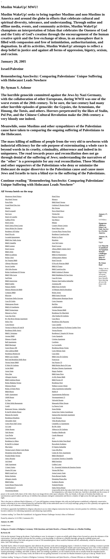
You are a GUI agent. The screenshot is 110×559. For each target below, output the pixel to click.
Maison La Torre (11, 313)
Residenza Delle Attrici (13, 330)
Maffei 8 (55, 392)
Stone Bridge (56, 409)
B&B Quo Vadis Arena (13, 240)
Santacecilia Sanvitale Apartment (63, 415)
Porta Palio (9, 202)
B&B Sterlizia (57, 461)
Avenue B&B (9, 336)
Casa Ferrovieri (10, 438)
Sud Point (8, 278)
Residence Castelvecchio (60, 234)
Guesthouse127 (10, 488)
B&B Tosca (56, 252)
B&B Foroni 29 (57, 380)
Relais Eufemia (10, 476)
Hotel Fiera (56, 196)
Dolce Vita (9, 322)
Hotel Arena (9, 223)
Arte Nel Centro (57, 243)
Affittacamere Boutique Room (62, 298)
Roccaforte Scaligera (59, 444)
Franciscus (55, 359)
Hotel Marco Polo (58, 228)
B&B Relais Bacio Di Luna (61, 365)
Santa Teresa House (59, 488)
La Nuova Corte (57, 406)
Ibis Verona (56, 208)
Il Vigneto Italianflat (59, 447)
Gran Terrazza (57, 418)
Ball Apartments (10, 342)
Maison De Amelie (11, 415)
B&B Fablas (9, 482)
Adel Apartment (10, 464)
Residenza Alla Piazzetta (60, 322)
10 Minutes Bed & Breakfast (62, 290)
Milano (54, 223)
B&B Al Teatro (57, 266)
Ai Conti (8, 426)
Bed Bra (55, 304)
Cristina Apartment (58, 339)
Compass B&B (10, 293)
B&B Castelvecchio (59, 269)
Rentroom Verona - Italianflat (15, 409)
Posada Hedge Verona (12, 456)
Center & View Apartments (61, 453)
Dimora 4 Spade (10, 339)
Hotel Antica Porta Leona (14, 225)
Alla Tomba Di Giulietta (60, 316)
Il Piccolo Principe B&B (60, 263)
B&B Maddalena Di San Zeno (62, 275)
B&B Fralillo (9, 284)
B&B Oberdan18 (58, 456)
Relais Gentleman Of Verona (15, 272)
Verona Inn (56, 214)
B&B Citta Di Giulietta (60, 357)
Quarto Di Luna (10, 470)
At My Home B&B (58, 377)
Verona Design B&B (59, 310)
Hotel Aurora (9, 249)
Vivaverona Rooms (11, 491)
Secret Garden (10, 266)
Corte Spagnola (57, 336)
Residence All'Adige (12, 231)
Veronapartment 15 (58, 397)
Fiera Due (8, 374)
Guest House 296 (11, 348)
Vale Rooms (9, 432)
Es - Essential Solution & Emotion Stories (66, 467)
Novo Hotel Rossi (58, 211)
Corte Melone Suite (58, 351)
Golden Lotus (56, 464)
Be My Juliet (56, 426)
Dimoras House (10, 386)
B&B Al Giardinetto (12, 307)
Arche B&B (9, 368)
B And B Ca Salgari (12, 444)
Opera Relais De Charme (13, 228)
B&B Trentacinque (11, 310)
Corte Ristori (9, 325)
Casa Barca (56, 319)
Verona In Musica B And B (14, 327)
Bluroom (8, 295)
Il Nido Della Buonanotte (14, 403)
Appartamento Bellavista (60, 394)
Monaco (55, 199)
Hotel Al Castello (11, 217)
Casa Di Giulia (10, 301)
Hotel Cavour (56, 246)
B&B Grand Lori (11, 473)
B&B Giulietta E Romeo (60, 272)
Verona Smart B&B (12, 362)
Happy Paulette (57, 371)
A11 (53, 438)
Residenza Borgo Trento (60, 348)
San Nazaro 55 (57, 362)
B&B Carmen (10, 246)
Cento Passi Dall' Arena (13, 424)
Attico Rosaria (10, 458)
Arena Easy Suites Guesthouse (62, 412)
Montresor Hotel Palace (13, 196)
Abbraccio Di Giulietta (60, 429)
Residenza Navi (57, 383)
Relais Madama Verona (13, 383)
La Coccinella (57, 345)
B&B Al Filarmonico (59, 255)
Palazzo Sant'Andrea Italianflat (62, 281)
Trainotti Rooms (57, 485)
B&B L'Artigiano (11, 333)
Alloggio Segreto (11, 377)
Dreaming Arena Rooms (13, 453)
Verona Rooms (57, 330)
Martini (7, 208)
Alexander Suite (10, 421)
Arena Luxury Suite (59, 473)
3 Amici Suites (10, 467)
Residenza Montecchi (12, 354)
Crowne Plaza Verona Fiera (61, 231)
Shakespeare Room (11, 304)
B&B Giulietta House (12, 380)
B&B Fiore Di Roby (59, 287)
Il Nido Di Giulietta (12, 365)
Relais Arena (56, 293)
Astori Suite (9, 371)
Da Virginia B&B (11, 260)
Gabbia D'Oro (10, 220)
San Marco (56, 220)
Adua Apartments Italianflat (61, 389)
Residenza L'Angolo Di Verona (62, 333)
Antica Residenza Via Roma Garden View (66, 327)
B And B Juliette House (13, 412)
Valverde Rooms (57, 400)
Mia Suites (9, 447)
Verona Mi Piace (57, 470)
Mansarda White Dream (60, 403)
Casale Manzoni (57, 435)
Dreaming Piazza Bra (59, 479)
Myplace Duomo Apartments (62, 368)
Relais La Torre (57, 237)
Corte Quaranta (57, 301)
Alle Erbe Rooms (11, 269)
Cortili (7, 406)
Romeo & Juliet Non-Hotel (61, 441)
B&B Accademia (11, 255)
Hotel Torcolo (57, 260)
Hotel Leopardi (10, 211)
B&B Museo (9, 392)
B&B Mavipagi (10, 345)
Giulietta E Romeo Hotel (60, 205)
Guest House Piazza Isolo (14, 485)
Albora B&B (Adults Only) (61, 249)
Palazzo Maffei (10, 287)
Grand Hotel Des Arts (12, 205)
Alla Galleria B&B (11, 351)
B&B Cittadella (10, 243)
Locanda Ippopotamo (12, 237)
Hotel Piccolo (10, 234)
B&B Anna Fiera (58, 374)
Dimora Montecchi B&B (13, 290)
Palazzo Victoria (57, 217)
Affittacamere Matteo (59, 258)
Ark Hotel (8, 461)
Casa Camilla (56, 325)
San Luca (8, 214)
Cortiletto (55, 342)
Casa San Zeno (10, 316)
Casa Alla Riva (57, 450)
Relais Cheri (9, 258)
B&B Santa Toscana (59, 295)
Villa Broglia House (59, 421)
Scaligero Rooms (58, 482)
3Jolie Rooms (10, 429)
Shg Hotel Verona (11, 199)
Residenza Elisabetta (12, 418)
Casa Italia (55, 354)
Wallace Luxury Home (60, 386)
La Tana (8, 400)
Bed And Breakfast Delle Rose (15, 359)
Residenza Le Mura (12, 441)
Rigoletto (55, 240)
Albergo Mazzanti (11, 263)
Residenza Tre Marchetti (60, 313)
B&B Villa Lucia (11, 275)
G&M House (9, 397)
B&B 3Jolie (9, 252)
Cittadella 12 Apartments (60, 424)
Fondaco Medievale (59, 432)
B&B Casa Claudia (11, 357)
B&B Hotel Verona (58, 202)
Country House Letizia (60, 225)
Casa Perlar (9, 435)
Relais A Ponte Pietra (12, 389)
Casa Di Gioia (57, 278)
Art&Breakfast (57, 307)
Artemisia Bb (56, 284)
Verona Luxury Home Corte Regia (17, 450)
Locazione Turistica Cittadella (62, 458)
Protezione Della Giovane (14, 298)
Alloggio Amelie (11, 479)
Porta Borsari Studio (59, 476)
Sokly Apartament (11, 394)
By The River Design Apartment (16, 319)
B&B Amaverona (11, 281)
